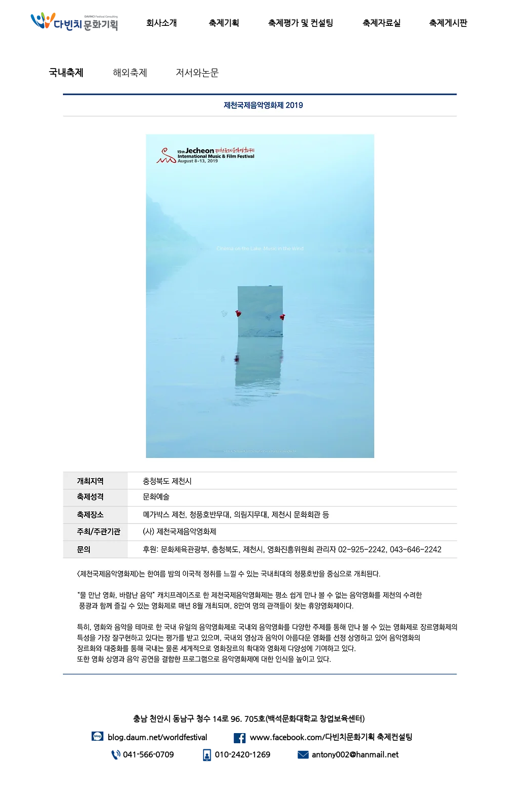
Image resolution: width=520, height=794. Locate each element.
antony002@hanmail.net (355, 754)
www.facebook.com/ (287, 737)
